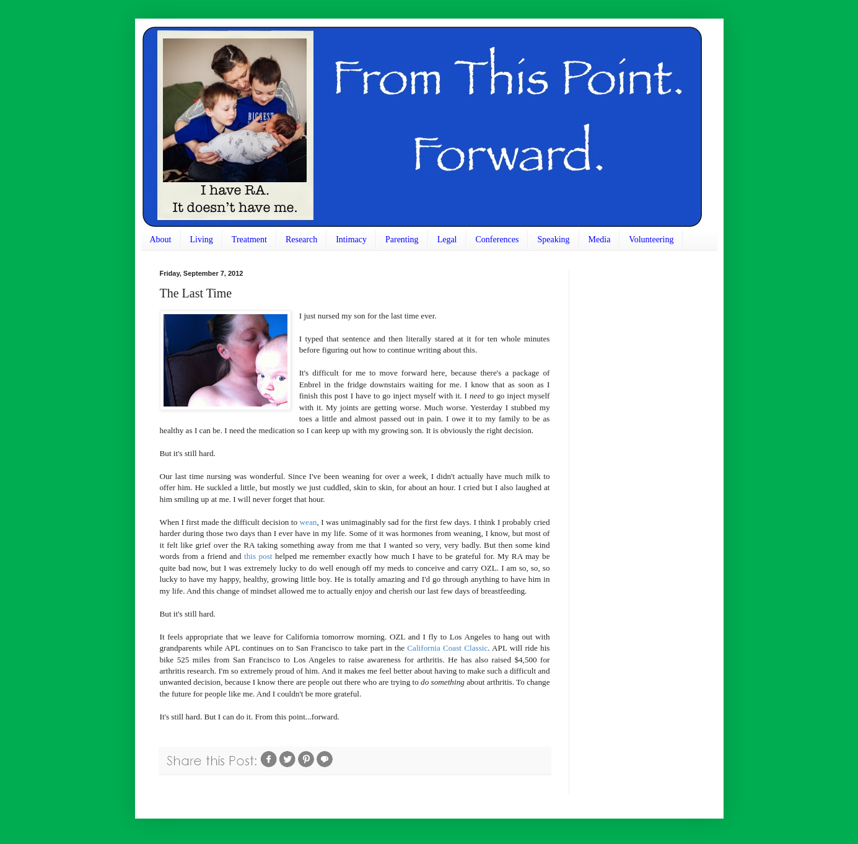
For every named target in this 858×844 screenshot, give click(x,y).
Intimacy (351, 239)
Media (600, 239)
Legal (447, 239)
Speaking (553, 239)
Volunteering (651, 239)
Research (301, 239)
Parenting (402, 239)
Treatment (249, 239)
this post (258, 556)
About (161, 239)
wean (308, 522)
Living (201, 239)
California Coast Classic (447, 648)
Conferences (497, 239)
